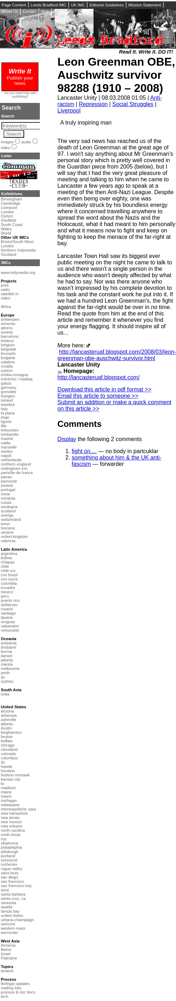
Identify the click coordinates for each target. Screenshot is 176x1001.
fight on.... (84, 451)
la (2, 783)
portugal (8, 490)
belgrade (8, 349)
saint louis (9, 873)
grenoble (8, 392)
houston (8, 771)
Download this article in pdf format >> (104, 389)
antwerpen (10, 319)
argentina (9, 553)
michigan (9, 800)
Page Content (14, 5)
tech (4, 996)
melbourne (10, 668)
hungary (8, 396)
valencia (8, 541)
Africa (6, 306)
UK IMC (78, 5)
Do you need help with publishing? (20, 94)
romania (8, 498)
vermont (8, 924)
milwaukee (10, 805)
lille (3, 426)
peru (5, 596)
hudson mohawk (15, 775)
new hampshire (14, 813)
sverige (7, 515)
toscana (8, 528)
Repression (93, 104)
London (7, 212)
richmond (9, 860)
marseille (9, 447)
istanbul (8, 404)
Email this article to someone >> (98, 396)
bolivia (6, 558)
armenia (8, 323)
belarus (7, 341)
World (6, 233)
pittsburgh (9, 851)
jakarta (7, 660)
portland (8, 856)
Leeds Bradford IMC (48, 5)
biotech (7, 971)
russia (6, 502)
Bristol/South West (17, 242)
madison (8, 788)
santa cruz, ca (13, 898)
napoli (6, 455)
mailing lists (11, 988)
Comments (80, 424)
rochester (9, 864)
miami (6, 796)
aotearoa (8, 643)
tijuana (6, 617)
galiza (6, 383)
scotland (8, 511)
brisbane (8, 647)
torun (5, 524)
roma (5, 494)
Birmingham (11, 199)
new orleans (11, 826)
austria (7, 332)
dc (3, 762)
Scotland (8, 254)
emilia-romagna (14, 375)
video (5, 147)
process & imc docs (18, 992)
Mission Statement (144, 5)
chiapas (8, 562)
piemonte (9, 481)
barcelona (9, 336)
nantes (7, 451)
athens (7, 328)
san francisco (12, 881)
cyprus (6, 370)
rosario (7, 609)
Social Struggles (133, 104)
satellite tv (9, 294)
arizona (7, 711)
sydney (7, 681)
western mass (13, 928)
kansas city (10, 779)
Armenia (8, 945)
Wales (6, 229)
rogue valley (11, 869)
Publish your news (20, 77)
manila (6, 664)
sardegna (9, 507)
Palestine (9, 958)
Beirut (6, 949)
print (5, 285)
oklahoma (9, 843)
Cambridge (10, 203)
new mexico (11, 822)
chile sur (8, 570)
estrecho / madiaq (16, 379)
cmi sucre (9, 579)
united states (12, 915)
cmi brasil (9, 575)
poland (7, 485)
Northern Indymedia (18, 250)
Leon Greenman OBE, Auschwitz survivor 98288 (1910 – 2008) (116, 74)
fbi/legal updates (15, 983)
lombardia (9, 434)
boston (7, 737)
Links (6, 156)
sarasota (8, 903)
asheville (8, 719)
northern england (16, 464)
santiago (8, 613)
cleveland (9, 749)
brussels (8, 353)
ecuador (8, 587)
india (5, 694)
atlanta (7, 724)
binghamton (11, 732)
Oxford (7, 216)
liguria (6, 421)
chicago (8, 745)
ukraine (7, 532)
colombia (9, 583)
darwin (6, 656)
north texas (10, 834)
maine (6, 792)
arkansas (9, 715)
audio (26, 142)
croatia (7, 366)
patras (6, 477)
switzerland (11, 519)
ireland (7, 400)
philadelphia (11, 847)
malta (5, 443)
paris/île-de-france (17, 473)
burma (6, 651)
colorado (8, 754)
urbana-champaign (17, 920)
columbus (9, 758)
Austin (6, 728)
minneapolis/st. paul (18, 809)
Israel (5, 954)
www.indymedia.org (18, 272)
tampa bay (10, 911)
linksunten (9, 430)
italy (4, 409)
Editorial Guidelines (107, 5)
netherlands (11, 460)
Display (67, 439)
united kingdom (14, 536)
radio (5, 289)
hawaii (6, 766)
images (7, 142)
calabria (8, 362)
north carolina (13, 830)
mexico (7, 592)
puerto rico (10, 600)
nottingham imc (14, 468)
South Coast (12, 224)
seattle (6, 907)
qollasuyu (9, 605)
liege (5, 417)
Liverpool (69, 111)
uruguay (8, 622)
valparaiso (10, 626)
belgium (8, 345)
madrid (7, 438)
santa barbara (13, 894)
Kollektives (11, 194)
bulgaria (8, 358)
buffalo (6, 741)
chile (5, 566)
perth (5, 673)
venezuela (10, 630)
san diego (9, 877)
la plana (8, 413)
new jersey (10, 817)
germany (8, 387)
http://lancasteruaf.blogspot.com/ (99, 377)
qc (3, 677)
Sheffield (8, 220)
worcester (9, 932)
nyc (4, 839)
